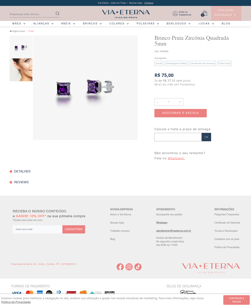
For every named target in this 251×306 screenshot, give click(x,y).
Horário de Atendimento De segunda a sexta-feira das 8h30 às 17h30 (170, 241)
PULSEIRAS (146, 23)
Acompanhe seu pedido (169, 214)
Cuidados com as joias (226, 239)
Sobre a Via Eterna (120, 214)
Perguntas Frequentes (226, 214)
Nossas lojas (117, 223)
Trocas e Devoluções (226, 231)
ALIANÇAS (41, 23)
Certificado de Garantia (227, 223)
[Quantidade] (168, 102)
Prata (31, 31)
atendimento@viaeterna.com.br (173, 231)
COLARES (117, 23)
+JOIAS (204, 23)
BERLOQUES (176, 23)
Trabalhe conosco (120, 231)
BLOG (226, 23)
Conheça (148, 3)
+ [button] (180, 101)
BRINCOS (90, 23)
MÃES (16, 23)
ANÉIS (66, 23)
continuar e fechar (236, 300)
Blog (112, 239)
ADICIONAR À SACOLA (180, 113)
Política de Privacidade (226, 247)
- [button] (157, 102)
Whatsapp (161, 223)
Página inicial (18, 31)
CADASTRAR (74, 229)
